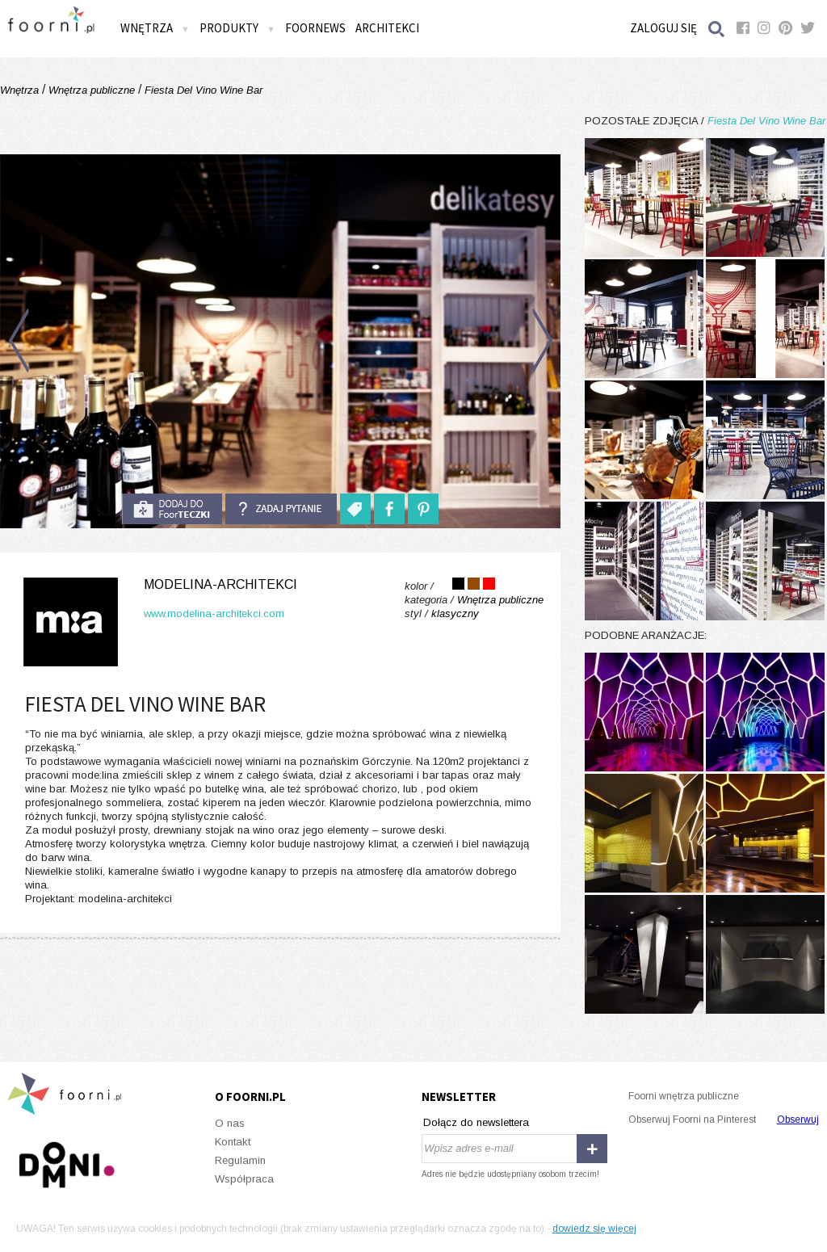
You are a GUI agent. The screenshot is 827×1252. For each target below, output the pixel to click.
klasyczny (455, 613)
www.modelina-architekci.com (214, 613)
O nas (230, 1123)
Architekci (387, 28)
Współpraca (244, 1179)
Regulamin (240, 1160)
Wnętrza (155, 28)
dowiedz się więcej (594, 1228)
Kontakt (232, 1142)
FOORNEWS (315, 28)
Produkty (237, 28)
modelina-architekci (220, 584)
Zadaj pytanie (281, 509)
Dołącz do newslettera (476, 1122)
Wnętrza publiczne (91, 90)
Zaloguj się (663, 28)
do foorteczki (172, 509)
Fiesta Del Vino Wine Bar (201, 90)
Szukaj (717, 28)
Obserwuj (798, 1119)
